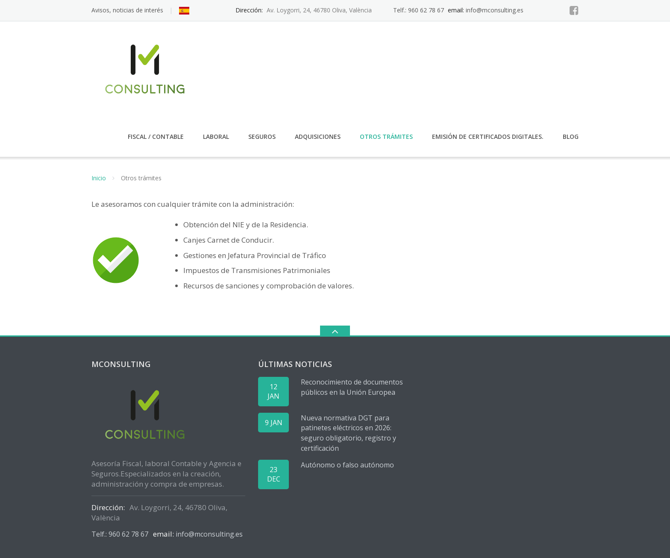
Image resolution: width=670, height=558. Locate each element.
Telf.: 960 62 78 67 (418, 10)
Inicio (98, 178)
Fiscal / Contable (156, 136)
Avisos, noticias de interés (127, 10)
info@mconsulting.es (494, 10)
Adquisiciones (318, 136)
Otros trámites (386, 136)
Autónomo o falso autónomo (347, 465)
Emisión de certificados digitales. (488, 136)
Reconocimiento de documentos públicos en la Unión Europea (352, 387)
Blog (571, 136)
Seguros (262, 136)
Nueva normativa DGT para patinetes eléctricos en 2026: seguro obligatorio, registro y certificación (348, 433)
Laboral (216, 136)
